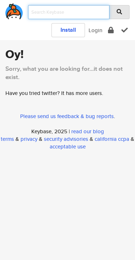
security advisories (66, 139)
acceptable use (68, 146)
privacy (29, 139)
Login (95, 30)
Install (68, 30)
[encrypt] (111, 30)
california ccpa (112, 139)
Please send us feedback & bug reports (67, 116)
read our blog (87, 131)
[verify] (124, 30)
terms (7, 139)
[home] (14, 10)
